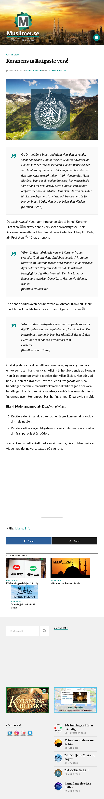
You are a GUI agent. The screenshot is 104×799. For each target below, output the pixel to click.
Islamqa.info (23, 531)
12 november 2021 (58, 73)
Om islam (13, 54)
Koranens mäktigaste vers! (51, 62)
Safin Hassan (34, 73)
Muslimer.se (27, 792)
